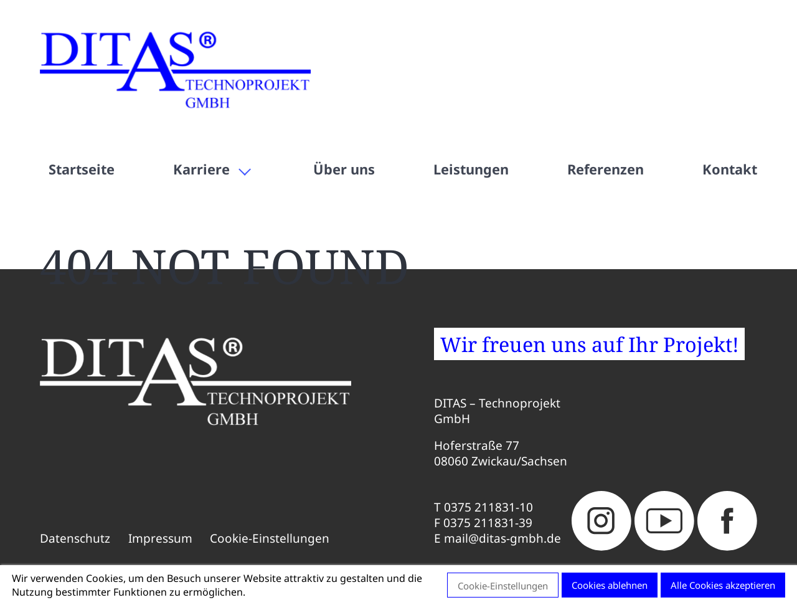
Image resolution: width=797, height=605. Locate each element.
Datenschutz (75, 538)
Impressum (160, 538)
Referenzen (605, 169)
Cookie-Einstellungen (269, 538)
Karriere (201, 169)
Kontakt (729, 169)
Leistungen (471, 169)
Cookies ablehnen (610, 585)
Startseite (82, 169)
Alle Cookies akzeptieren (723, 585)
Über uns (344, 169)
